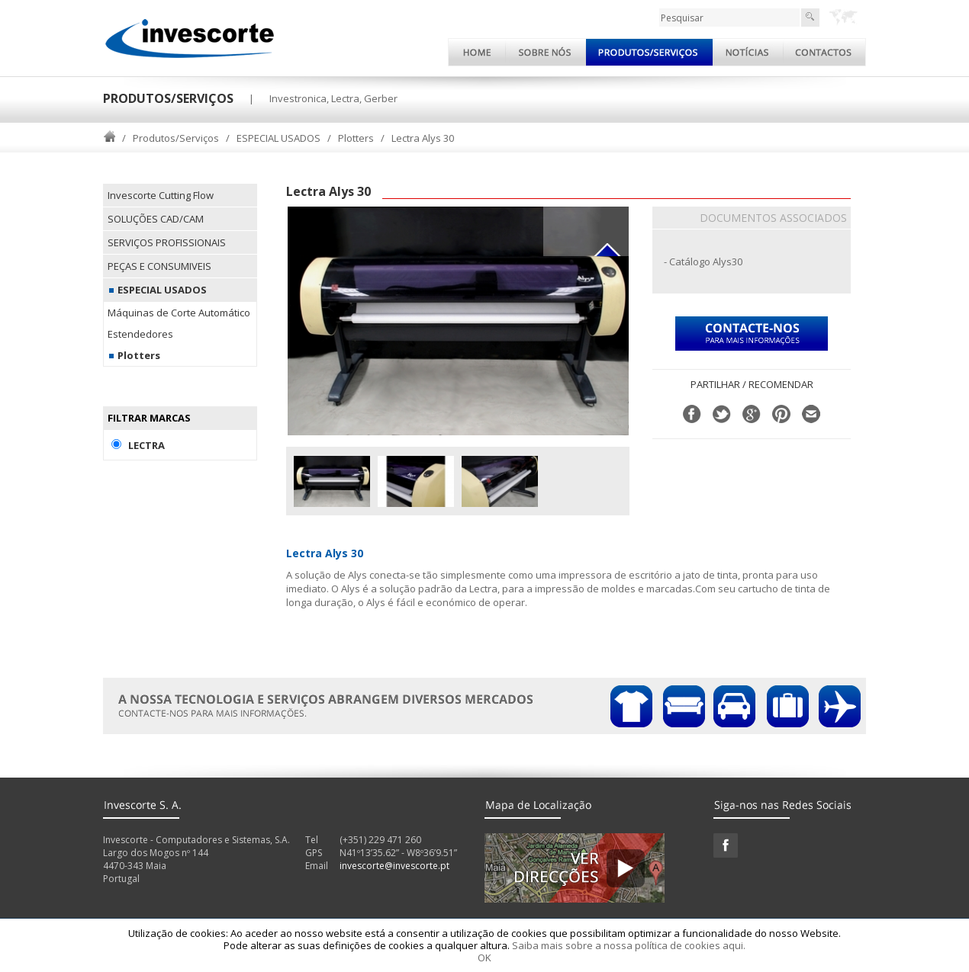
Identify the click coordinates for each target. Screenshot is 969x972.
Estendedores (140, 334)
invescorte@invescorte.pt (394, 865)
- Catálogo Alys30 (703, 261)
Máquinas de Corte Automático (179, 312)
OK (484, 957)
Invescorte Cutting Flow (161, 195)
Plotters (356, 138)
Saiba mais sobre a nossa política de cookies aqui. (628, 945)
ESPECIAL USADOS (278, 138)
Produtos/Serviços (176, 138)
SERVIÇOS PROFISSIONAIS (167, 242)
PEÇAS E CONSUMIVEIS (159, 266)
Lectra (146, 445)
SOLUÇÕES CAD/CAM (156, 219)
